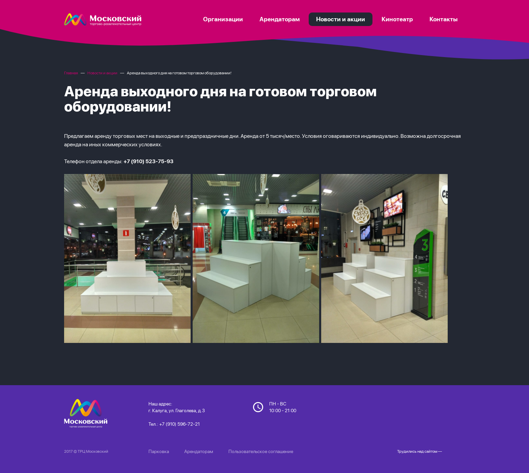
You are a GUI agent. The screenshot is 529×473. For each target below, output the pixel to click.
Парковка (158, 451)
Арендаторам (198, 451)
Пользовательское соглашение (260, 451)
